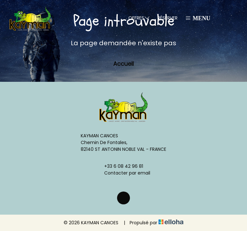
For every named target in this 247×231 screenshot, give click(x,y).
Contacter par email (123, 173)
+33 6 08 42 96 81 (120, 166)
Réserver (168, 18)
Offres (139, 17)
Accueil (123, 64)
